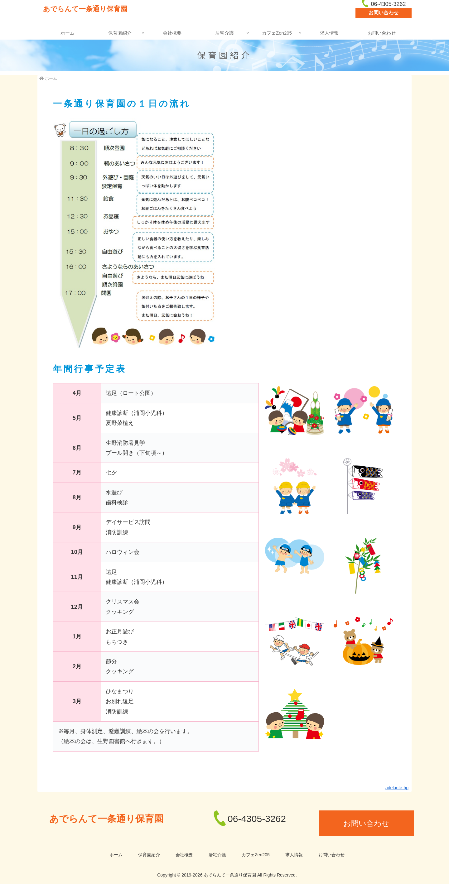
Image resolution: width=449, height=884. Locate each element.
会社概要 (184, 854)
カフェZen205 (255, 854)
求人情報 (294, 854)
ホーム (116, 854)
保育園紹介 (149, 854)
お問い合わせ (383, 12)
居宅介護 (217, 854)
